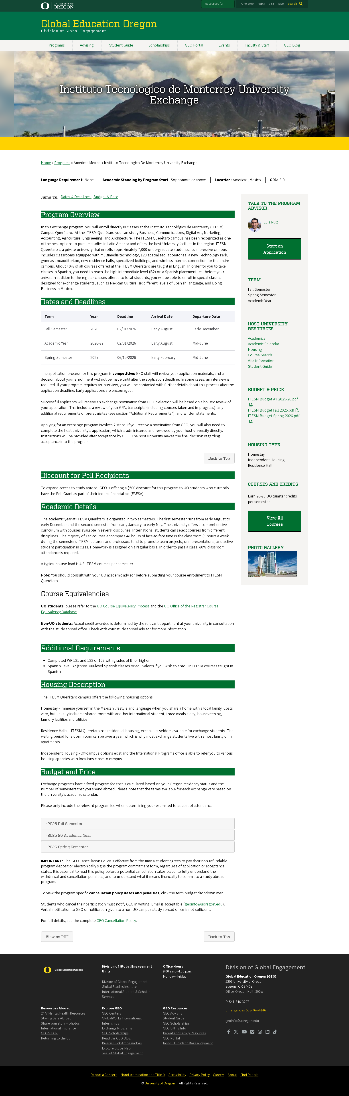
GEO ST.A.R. (49, 1033)
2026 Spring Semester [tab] (66, 846)
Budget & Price (105, 197)
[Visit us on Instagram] (260, 1032)
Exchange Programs (117, 1028)
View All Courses (275, 521)
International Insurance (58, 1028)
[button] (272, 575)
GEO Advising (172, 1013)
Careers (218, 1074)
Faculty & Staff (257, 45)
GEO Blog (292, 45)
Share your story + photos (60, 1023)
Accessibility (177, 1074)
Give (281, 4)
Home (46, 163)
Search (292, 4)
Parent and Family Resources (184, 1033)
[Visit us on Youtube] (244, 1032)
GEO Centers (111, 1013)
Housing (255, 350)
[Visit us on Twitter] (236, 1032)
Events (224, 45)
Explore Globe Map (116, 1048)
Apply (261, 4)
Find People (249, 1074)
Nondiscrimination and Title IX (143, 1074)
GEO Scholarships (115, 1033)
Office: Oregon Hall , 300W (244, 991)
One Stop (247, 4)
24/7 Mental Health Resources (63, 1013)
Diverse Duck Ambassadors (122, 1043)
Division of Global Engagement (125, 981)
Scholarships (159, 45)
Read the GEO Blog (116, 1038)
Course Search (260, 355)
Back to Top (219, 458)
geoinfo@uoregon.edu (204, 904)
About (232, 1074)
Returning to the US (56, 1038)
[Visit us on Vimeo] (252, 1032)
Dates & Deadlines (76, 197)
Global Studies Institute (119, 986)
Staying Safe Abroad (56, 1018)
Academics (256, 338)
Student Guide (121, 45)
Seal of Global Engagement (122, 1053)
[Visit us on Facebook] (228, 1032)
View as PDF (57, 936)
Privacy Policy (199, 1074)
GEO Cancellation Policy (116, 920)
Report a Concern (104, 1074)
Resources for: (214, 4)
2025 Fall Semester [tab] (63, 823)
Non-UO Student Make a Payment (188, 1043)
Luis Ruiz (271, 222)
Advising (87, 45)
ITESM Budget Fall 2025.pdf (271, 410)
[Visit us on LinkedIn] (267, 1032)
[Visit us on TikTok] (275, 1032)
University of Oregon (160, 1083)
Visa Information (261, 361)
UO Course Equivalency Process (123, 606)
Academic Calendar (263, 344)
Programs (57, 45)
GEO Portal (194, 45)
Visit (271, 4)
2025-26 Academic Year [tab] (67, 835)
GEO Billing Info (174, 1028)
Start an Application (274, 249)
